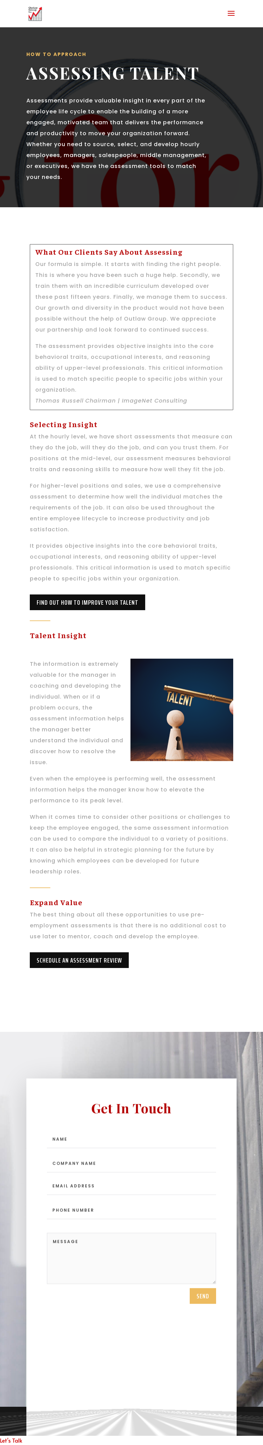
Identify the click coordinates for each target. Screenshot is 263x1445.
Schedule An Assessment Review (79, 960)
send (203, 1302)
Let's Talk (11, 1440)
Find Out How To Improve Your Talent (87, 602)
